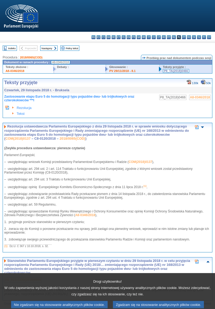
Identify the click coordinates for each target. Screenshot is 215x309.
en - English (129, 37)
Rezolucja (24, 108)
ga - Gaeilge (139, 37)
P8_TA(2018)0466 (176, 70)
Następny (47, 48)
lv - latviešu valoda (154, 37)
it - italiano (149, 37)
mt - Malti (169, 37)
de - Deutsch (114, 37)
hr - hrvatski (144, 37)
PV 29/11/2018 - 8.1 (122, 70)
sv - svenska (209, 37)
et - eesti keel (119, 37)
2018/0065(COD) (31, 57)
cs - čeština (104, 37)
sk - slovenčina (194, 37)
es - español (98, 37)
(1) (5, 246)
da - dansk (109, 37)
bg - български (93, 37)
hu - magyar (164, 37)
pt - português (184, 37)
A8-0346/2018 (15, 70)
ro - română (189, 37)
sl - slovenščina (199, 37)
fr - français (134, 37)
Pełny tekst (72, 48)
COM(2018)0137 (17, 138)
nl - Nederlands (174, 37)
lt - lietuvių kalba (159, 37)
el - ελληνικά (124, 37)
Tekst (21, 114)
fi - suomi (204, 37)
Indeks (12, 48)
